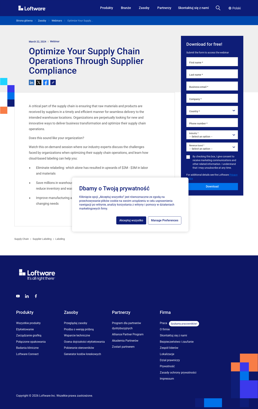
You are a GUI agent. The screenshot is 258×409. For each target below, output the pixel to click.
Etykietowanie (25, 329)
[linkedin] (31, 82)
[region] (130, 204)
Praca (163, 323)
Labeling (60, 238)
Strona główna (24, 20)
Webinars (57, 20)
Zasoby (144, 8)
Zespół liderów (169, 347)
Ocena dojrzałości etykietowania (84, 341)
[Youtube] (18, 296)
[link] (53, 82)
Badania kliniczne (27, 347)
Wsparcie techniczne (77, 335)
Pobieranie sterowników (79, 347)
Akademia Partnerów (125, 340)
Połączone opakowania (31, 341)
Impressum (167, 378)
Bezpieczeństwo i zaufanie (177, 341)
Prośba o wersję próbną (79, 329)
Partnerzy (164, 8)
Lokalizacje (167, 354)
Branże (126, 8)
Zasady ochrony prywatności (178, 372)
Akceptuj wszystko (131, 220)
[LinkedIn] (27, 296)
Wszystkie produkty (28, 323)
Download (212, 186)
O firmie (165, 329)
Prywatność (167, 366)
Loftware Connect (27, 354)
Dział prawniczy (170, 360)
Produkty (106, 8)
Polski (235, 8)
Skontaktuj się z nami (193, 8)
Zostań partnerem (123, 346)
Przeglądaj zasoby (75, 323)
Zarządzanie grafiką (28, 335)
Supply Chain (21, 238)
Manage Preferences (164, 220)
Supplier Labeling (42, 238)
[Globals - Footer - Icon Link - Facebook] (36, 296)
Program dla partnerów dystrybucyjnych (126, 325)
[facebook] (46, 82)
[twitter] (38, 82)
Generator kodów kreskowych (82, 354)
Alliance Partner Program (128, 334)
